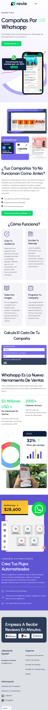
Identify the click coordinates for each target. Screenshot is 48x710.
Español (5, 708)
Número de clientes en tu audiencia (14, 353)
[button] (11, 43)
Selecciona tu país (9, 346)
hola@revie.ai (6, 663)
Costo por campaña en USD (12, 359)
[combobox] (24, 349)
